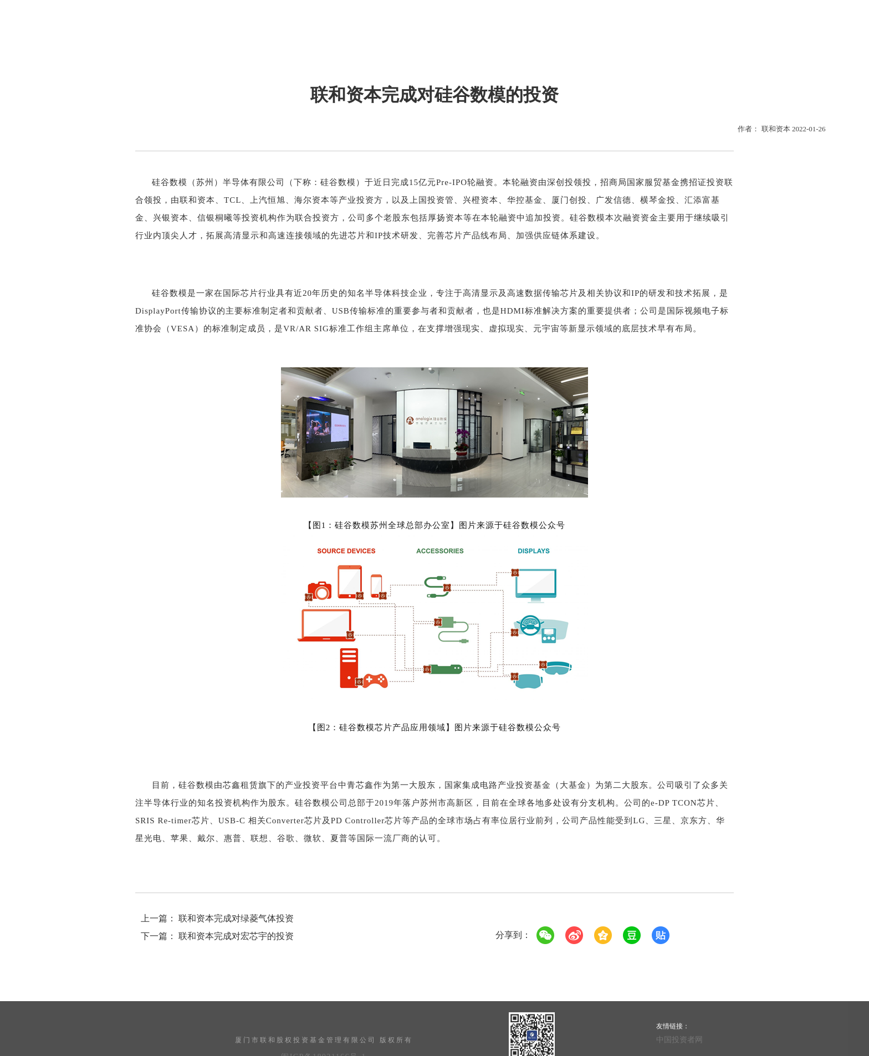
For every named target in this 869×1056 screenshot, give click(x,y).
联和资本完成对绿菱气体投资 (236, 918)
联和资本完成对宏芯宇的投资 (236, 936)
